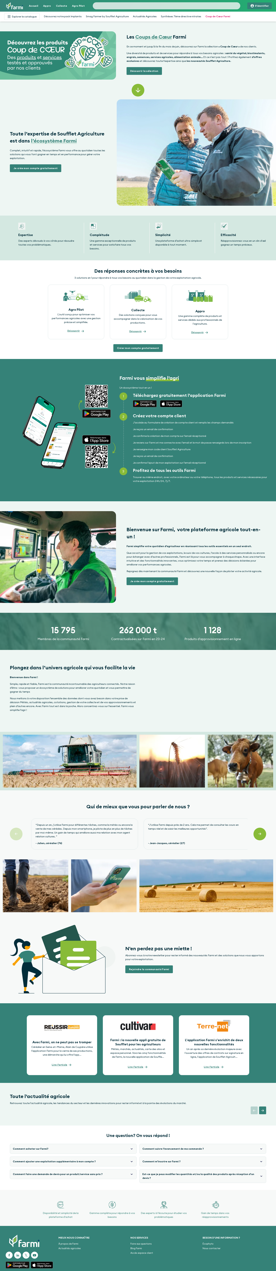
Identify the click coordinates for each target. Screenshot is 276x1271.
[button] (144, 71)
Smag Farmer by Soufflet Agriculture (107, 16)
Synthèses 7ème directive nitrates (181, 16)
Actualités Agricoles (145, 16)
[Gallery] (138, 238)
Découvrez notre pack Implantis (63, 16)
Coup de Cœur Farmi (217, 16)
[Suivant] (259, 834)
